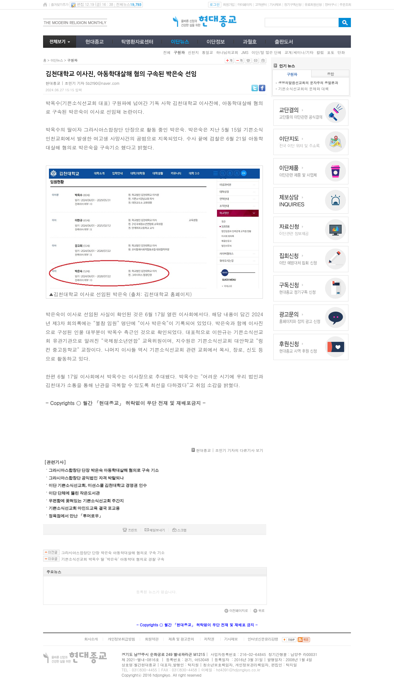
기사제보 (275, 4)
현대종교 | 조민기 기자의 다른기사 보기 (229, 450)
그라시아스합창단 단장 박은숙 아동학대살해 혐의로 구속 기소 (104, 470)
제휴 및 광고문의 (181, 638)
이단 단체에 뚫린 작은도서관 (74, 493)
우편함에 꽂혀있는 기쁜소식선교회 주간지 (86, 500)
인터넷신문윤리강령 (263, 638)
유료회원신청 (313, 4)
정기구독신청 (292, 4)
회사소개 (91, 638)
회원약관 (151, 638)
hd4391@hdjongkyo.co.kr (238, 669)
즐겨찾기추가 (59, 4)
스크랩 (179, 530)
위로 (258, 610)
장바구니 (330, 4)
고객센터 (260, 4)
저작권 (209, 638)
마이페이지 (244, 4)
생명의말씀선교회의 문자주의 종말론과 (308, 82)
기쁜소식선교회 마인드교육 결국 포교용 (84, 508)
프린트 (130, 530)
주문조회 (345, 4)
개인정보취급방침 (121, 638)
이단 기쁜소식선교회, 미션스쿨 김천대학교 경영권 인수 (98, 485)
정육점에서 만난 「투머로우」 (76, 516)
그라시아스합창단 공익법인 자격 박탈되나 (86, 478)
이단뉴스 (56, 60)
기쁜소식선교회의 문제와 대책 (303, 88)
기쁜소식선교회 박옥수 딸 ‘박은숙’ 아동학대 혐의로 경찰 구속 (112, 559)
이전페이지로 (236, 610)
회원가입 (228, 4)
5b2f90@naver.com (103, 83)
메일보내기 (155, 530)
